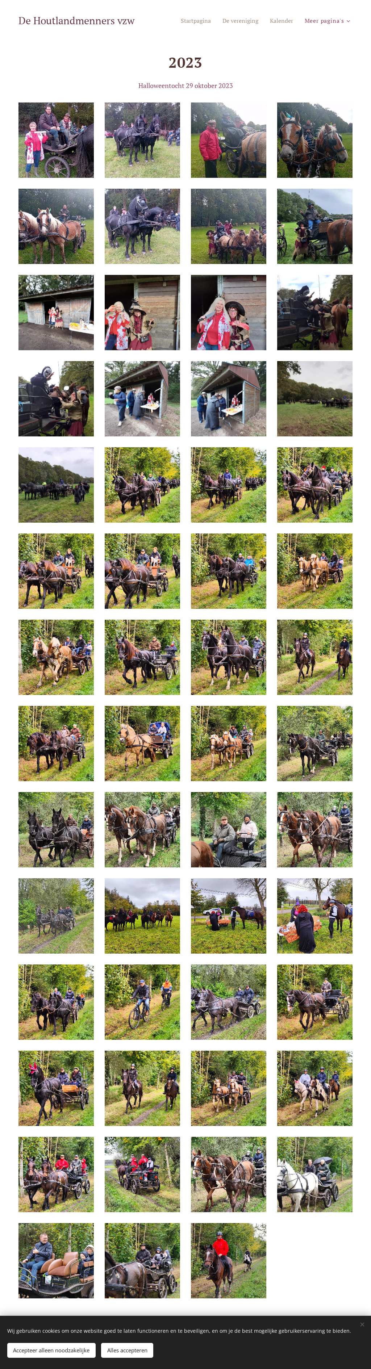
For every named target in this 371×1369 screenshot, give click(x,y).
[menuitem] (190, 21)
